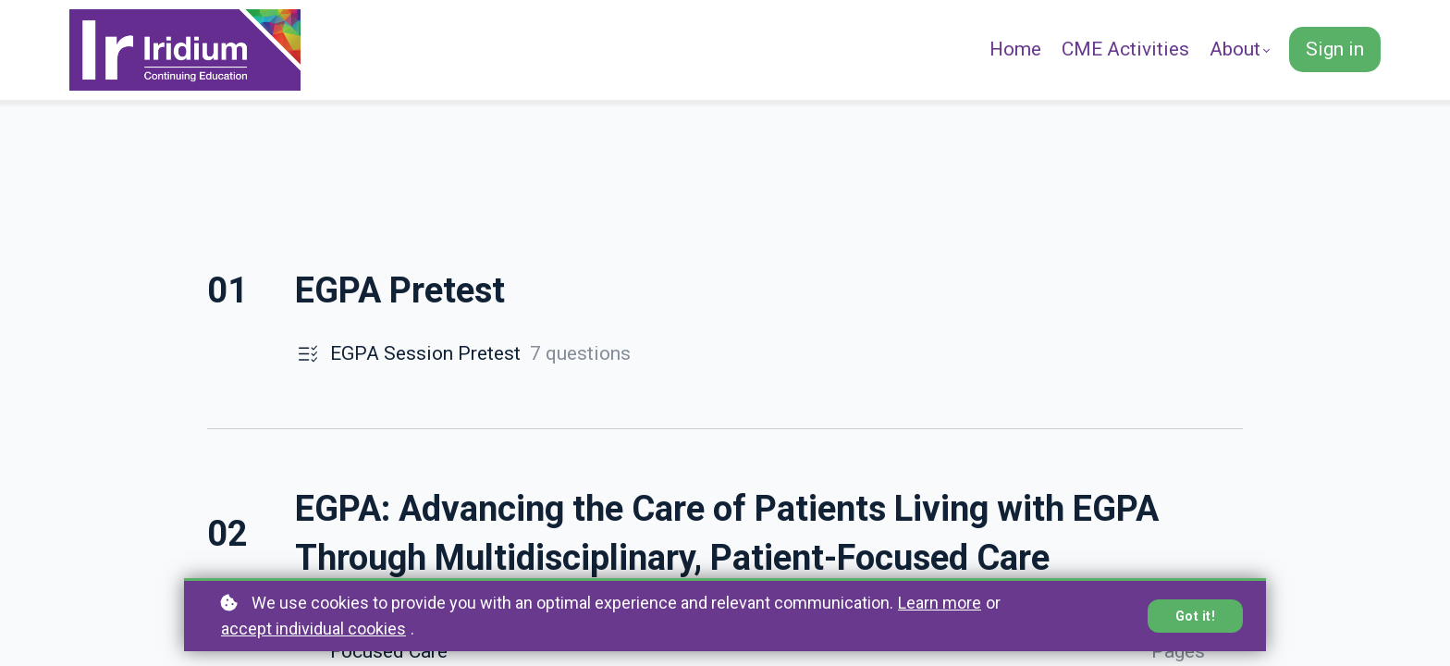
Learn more (939, 602)
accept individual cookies (313, 628)
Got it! (1195, 616)
